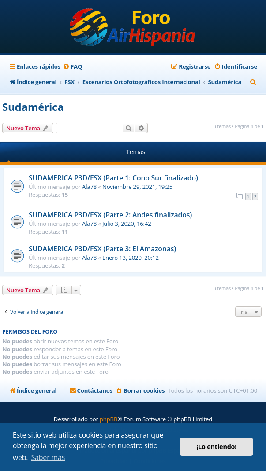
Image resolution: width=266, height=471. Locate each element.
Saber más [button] (48, 457)
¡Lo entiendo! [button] (216, 446)
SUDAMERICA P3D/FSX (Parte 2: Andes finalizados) (110, 215)
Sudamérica (33, 106)
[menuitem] (72, 66)
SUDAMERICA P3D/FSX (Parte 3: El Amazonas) (102, 249)
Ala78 (89, 187)
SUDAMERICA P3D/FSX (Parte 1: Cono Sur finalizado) (113, 178)
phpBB (108, 419)
